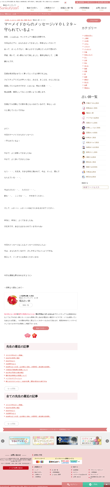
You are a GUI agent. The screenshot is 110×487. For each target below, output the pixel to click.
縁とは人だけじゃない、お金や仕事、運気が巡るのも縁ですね (26, 381)
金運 (85, 85)
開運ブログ (8, 14)
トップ (36, 470)
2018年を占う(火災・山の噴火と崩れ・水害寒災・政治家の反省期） (28, 367)
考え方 (30, 20)
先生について (88, 55)
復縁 (85, 68)
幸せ (22, 20)
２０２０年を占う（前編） (14, 355)
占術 (18, 20)
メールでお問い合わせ (16, 468)
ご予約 (93, 484)
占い (85, 57)
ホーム (2, 14)
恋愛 (25, 20)
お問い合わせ (103, 2)
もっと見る (11, 388)
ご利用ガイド (49, 9)
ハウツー (87, 46)
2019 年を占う (10, 361)
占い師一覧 (55, 470)
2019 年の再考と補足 (13, 358)
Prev (2, 441)
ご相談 (86, 38)
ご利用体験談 (84, 9)
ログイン (91, 2)
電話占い (87, 88)
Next (107, 441)
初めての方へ (32, 9)
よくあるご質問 (56, 474)
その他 (14, 14)
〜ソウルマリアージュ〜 (14, 378)
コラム (86, 44)
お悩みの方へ (88, 35)
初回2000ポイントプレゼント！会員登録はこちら (55, 429)
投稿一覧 (26, 305)
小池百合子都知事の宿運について (17, 370)
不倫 (85, 52)
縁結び (86, 79)
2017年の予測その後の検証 (15, 372)
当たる (86, 66)
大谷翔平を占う (11, 364)
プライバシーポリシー (96, 470)
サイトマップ (94, 474)
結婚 (85, 77)
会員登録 (80, 2)
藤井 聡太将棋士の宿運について (16, 375)
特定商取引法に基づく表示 (97, 477)
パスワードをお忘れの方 (80, 474)
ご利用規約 (93, 472)
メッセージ (13, 20)
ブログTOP (94, 20)
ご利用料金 (37, 477)
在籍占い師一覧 (66, 9)
